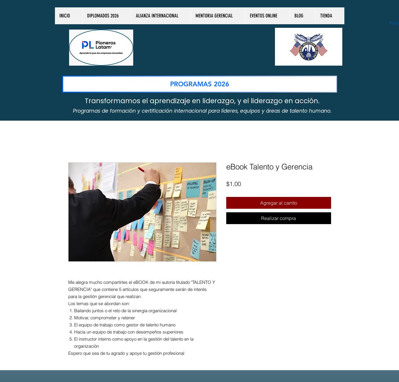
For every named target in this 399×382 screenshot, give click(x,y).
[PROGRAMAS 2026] (199, 84)
